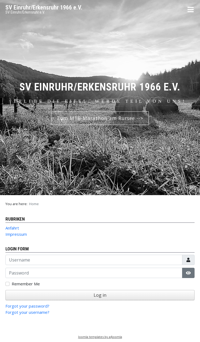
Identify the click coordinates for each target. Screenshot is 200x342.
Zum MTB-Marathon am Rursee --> (100, 118)
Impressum (16, 234)
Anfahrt (12, 228)
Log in (100, 295)
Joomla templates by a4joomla (100, 337)
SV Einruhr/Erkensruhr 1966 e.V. (43, 7)
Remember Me (26, 283)
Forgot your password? (27, 306)
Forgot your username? (27, 312)
